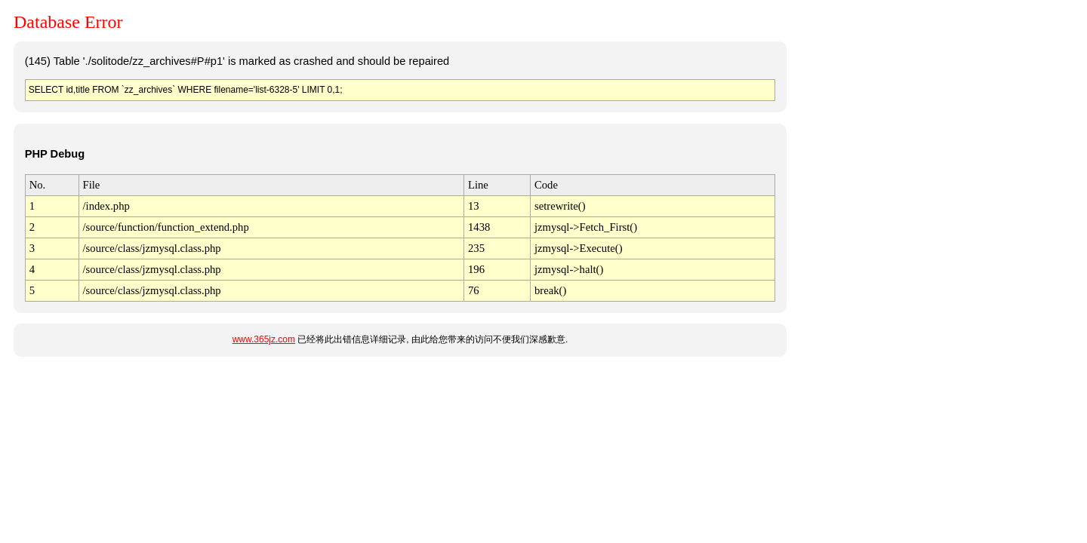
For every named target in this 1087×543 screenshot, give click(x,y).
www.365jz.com (263, 339)
